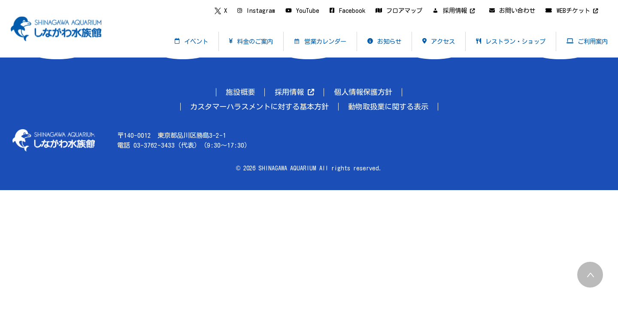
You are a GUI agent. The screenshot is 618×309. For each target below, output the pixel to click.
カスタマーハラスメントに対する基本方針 (259, 106)
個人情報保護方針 (363, 92)
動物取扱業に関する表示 (388, 106)
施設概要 (240, 92)
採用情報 (294, 92)
